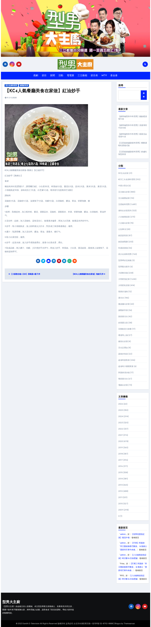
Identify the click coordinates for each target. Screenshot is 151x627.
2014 (120, 479)
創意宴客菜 (123, 235)
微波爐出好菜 (124, 304)
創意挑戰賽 (123, 242)
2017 (120, 460)
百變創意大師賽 (125, 329)
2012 (120, 491)
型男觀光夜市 (124, 267)
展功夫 (121, 298)
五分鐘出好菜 (124, 192)
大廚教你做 (123, 273)
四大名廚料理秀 (11, 86)
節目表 (94, 75)
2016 (120, 466)
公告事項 (122, 229)
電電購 (70, 75)
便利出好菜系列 (125, 210)
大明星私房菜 (124, 285)
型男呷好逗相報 (125, 260)
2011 (120, 497)
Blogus (118, 623)
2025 (120, 410)
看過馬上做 (123, 335)
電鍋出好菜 (123, 385)
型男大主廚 (11, 602)
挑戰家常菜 (24, 86)
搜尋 (120, 85)
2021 (120, 435)
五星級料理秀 (124, 204)
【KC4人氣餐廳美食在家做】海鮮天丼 (88, 274)
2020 (120, 441)
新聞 (52, 75)
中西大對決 (123, 186)
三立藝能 (82, 75)
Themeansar (129, 623)
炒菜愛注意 (123, 323)
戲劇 (35, 75)
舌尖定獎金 (123, 348)
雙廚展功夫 (123, 379)
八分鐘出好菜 (124, 223)
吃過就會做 (123, 248)
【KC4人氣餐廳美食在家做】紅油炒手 (42, 91)
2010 (120, 504)
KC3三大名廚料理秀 (126, 179)
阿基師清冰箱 (124, 372)
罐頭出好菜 (123, 341)
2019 (120, 447)
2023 (120, 423)
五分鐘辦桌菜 (124, 198)
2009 (120, 510)
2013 (120, 485)
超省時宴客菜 (124, 360)
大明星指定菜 (124, 279)
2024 (120, 416)
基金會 (114, 75)
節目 (44, 75)
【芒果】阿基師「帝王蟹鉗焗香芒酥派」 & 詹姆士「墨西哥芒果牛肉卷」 (132, 546)
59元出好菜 (123, 173)
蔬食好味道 (123, 354)
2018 (120, 454)
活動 (61, 75)
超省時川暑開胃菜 (126, 366)
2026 (120, 404)
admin (123, 534)
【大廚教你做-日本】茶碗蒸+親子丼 (24, 274)
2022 (120, 429)
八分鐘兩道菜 (124, 217)
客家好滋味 (123, 291)
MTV (104, 75)
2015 (120, 472)
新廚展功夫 (123, 316)
